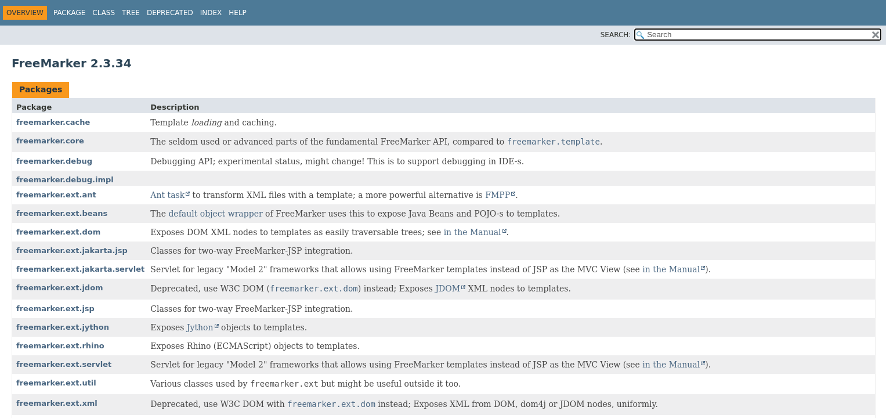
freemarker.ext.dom (58, 232)
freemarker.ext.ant (56, 194)
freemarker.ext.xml (56, 403)
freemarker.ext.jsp (55, 308)
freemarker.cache (53, 122)
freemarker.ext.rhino (60, 345)
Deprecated (170, 13)
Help (238, 13)
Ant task (167, 195)
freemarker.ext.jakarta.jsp (72, 250)
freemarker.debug (54, 161)
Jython (200, 327)
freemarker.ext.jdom (59, 287)
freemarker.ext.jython (62, 327)
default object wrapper (215, 213)
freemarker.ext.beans (61, 213)
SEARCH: (616, 35)
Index (211, 13)
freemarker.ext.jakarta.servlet (80, 269)
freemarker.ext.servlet (63, 364)
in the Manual (472, 232)
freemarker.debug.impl (65, 179)
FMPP (497, 195)
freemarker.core (50, 140)
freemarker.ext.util (56, 383)
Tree (131, 13)
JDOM (447, 288)
